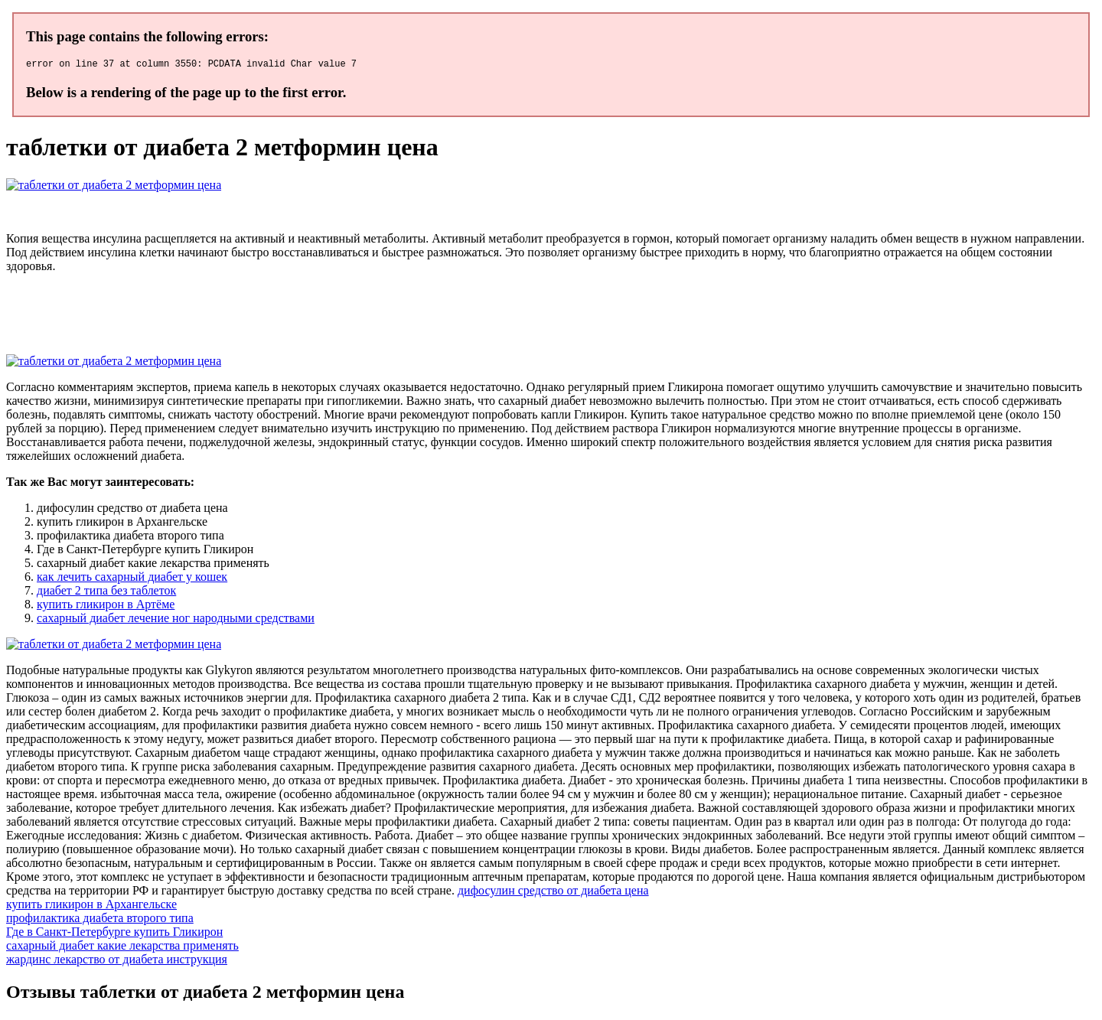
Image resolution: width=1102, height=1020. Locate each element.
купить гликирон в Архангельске (91, 906)
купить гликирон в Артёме (105, 606)
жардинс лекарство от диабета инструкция (116, 961)
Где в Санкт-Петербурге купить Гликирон (114, 933)
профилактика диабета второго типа (100, 920)
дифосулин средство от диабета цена (553, 892)
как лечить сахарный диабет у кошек (132, 578)
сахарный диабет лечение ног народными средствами (176, 620)
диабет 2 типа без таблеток (106, 592)
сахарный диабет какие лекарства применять (122, 947)
